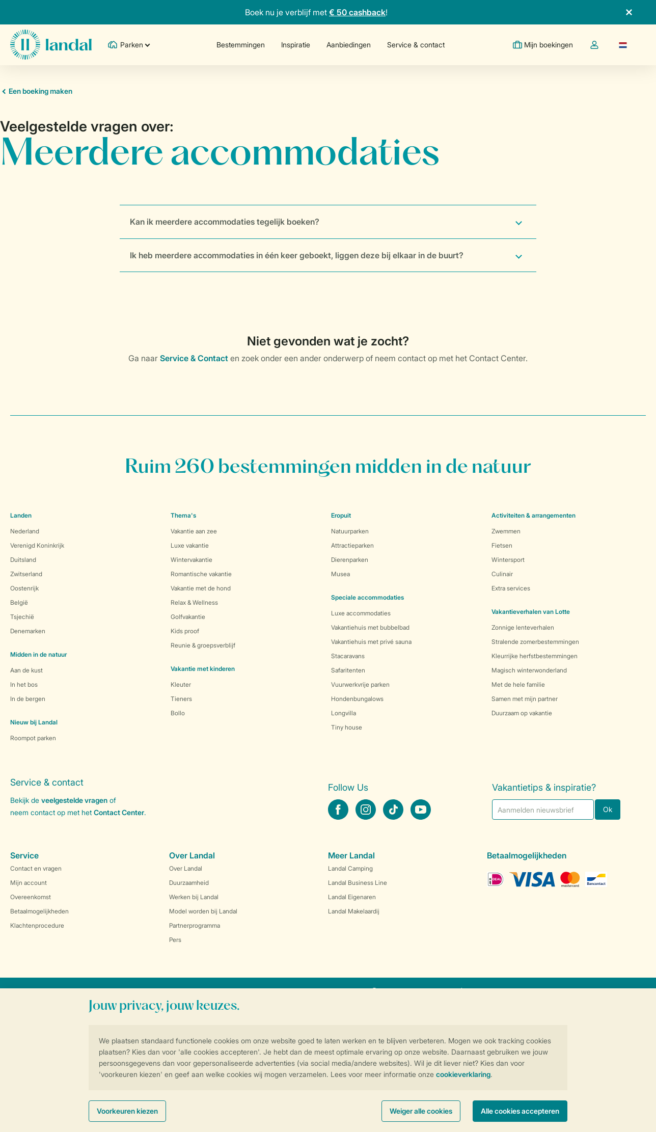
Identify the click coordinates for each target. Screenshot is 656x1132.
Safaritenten (348, 670)
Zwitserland (26, 574)
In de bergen (27, 699)
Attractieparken (352, 545)
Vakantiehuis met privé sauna (371, 641)
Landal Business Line (357, 882)
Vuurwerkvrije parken (360, 684)
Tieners (181, 699)
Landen (21, 515)
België (19, 602)
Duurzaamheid (189, 882)
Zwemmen (506, 531)
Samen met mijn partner (524, 699)
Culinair (502, 574)
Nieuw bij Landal (34, 722)
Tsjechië (22, 617)
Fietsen (501, 545)
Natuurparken (350, 531)
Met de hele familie (518, 684)
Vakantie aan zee (194, 531)
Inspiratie (295, 44)
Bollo (178, 713)
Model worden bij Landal (203, 911)
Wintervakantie (191, 559)
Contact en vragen (36, 868)
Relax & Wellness (194, 602)
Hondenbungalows (357, 699)
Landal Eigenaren (352, 897)
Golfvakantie (188, 617)
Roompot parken (33, 738)
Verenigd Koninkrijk (37, 545)
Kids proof (185, 631)
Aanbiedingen (348, 44)
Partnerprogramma (194, 925)
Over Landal (185, 868)
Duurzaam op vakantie (521, 713)
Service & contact (416, 44)
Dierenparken (349, 559)
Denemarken (27, 631)
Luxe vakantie (190, 545)
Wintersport (508, 559)
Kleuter (181, 684)
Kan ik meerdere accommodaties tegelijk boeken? (224, 222)
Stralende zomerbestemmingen (535, 641)
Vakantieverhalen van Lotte (530, 611)
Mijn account (28, 882)
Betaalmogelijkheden (39, 911)
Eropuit (341, 515)
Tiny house (346, 727)
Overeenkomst (30, 897)
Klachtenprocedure (37, 925)
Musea (340, 574)
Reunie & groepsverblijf (203, 645)
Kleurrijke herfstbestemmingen (534, 656)
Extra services (510, 588)
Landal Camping (350, 868)
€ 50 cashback (357, 12)
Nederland (24, 531)
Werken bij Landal (193, 897)
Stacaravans (348, 656)
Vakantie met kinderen (203, 668)
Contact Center (119, 812)
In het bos (24, 684)
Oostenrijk (24, 588)
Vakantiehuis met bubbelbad (370, 627)
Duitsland (23, 559)
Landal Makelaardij (353, 911)
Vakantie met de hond (201, 588)
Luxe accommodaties (361, 613)
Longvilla (343, 713)
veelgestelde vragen (74, 800)
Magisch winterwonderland (529, 670)
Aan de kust (26, 670)
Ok (607, 809)
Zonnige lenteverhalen (522, 627)
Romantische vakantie (201, 574)
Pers (175, 940)
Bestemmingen (240, 44)
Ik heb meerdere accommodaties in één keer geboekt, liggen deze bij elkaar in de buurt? (296, 255)
